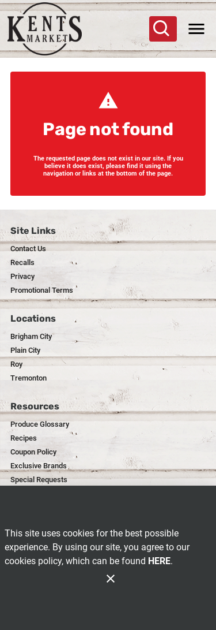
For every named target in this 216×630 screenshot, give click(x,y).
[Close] (110, 578)
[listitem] (28, 249)
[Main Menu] (196, 29)
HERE (159, 561)
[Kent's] (50, 28)
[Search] (162, 29)
